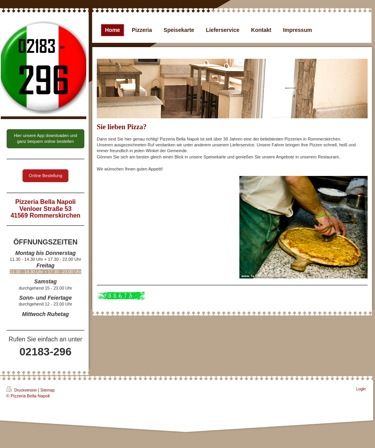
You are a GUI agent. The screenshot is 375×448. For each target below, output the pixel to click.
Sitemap (47, 390)
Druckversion (22, 389)
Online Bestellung (45, 175)
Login (361, 389)
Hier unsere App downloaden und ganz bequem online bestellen (45, 138)
